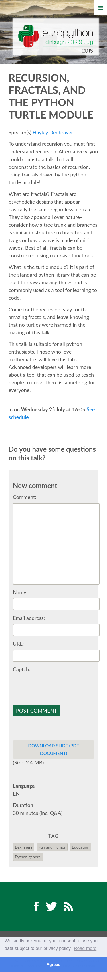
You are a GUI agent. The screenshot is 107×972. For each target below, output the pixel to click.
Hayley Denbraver (53, 132)
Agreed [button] (54, 964)
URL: (18, 643)
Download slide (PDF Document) (53, 749)
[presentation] (56, 686)
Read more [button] (85, 948)
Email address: (29, 618)
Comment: (24, 497)
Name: (20, 592)
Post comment (36, 710)
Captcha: (23, 669)
